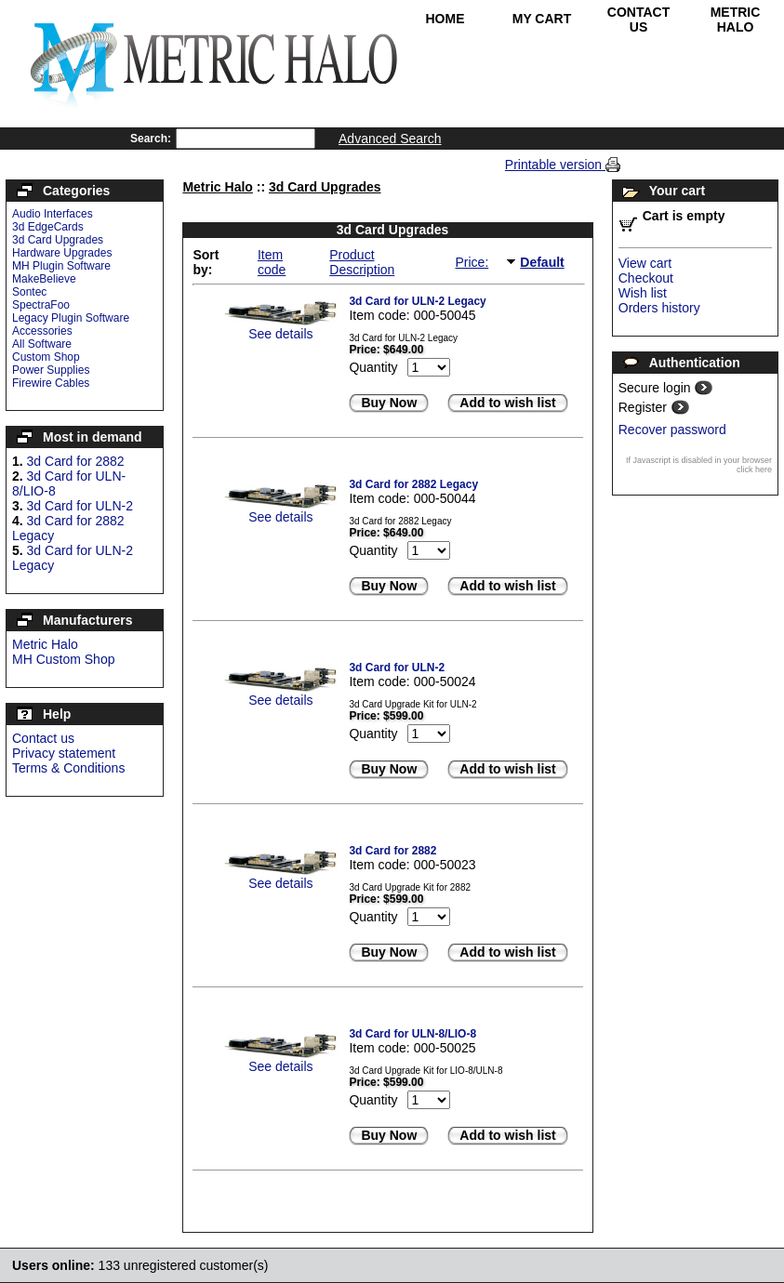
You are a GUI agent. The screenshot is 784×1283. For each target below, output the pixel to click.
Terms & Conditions (68, 768)
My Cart (542, 18)
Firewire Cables (50, 383)
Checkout (645, 278)
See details (280, 333)
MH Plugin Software (61, 265)
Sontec (29, 291)
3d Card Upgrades (57, 239)
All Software (42, 344)
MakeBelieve (44, 278)
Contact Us (638, 19)
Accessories (42, 330)
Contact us (43, 738)
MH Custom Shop (63, 659)
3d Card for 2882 (76, 461)
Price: (471, 262)
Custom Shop (46, 357)
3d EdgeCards (48, 226)
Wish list (642, 292)
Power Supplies (50, 370)
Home (445, 18)
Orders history (659, 307)
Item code (272, 262)
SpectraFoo (41, 304)
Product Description (361, 262)
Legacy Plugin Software (70, 317)
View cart (644, 263)
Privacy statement (63, 753)
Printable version (555, 164)
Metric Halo (736, 19)
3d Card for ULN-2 (80, 505)
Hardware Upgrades (62, 252)
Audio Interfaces (52, 213)
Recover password (672, 429)
